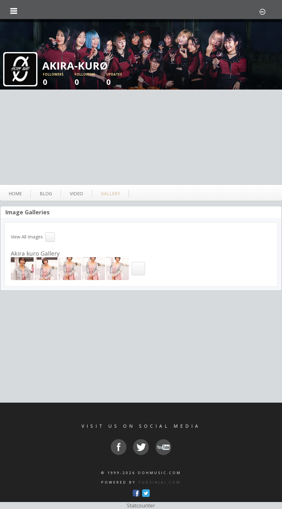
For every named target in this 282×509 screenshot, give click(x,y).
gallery (110, 194)
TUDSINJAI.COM (159, 482)
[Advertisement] (141, 137)
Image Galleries (27, 212)
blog (46, 194)
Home (15, 194)
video (76, 194)
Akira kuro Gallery (35, 253)
